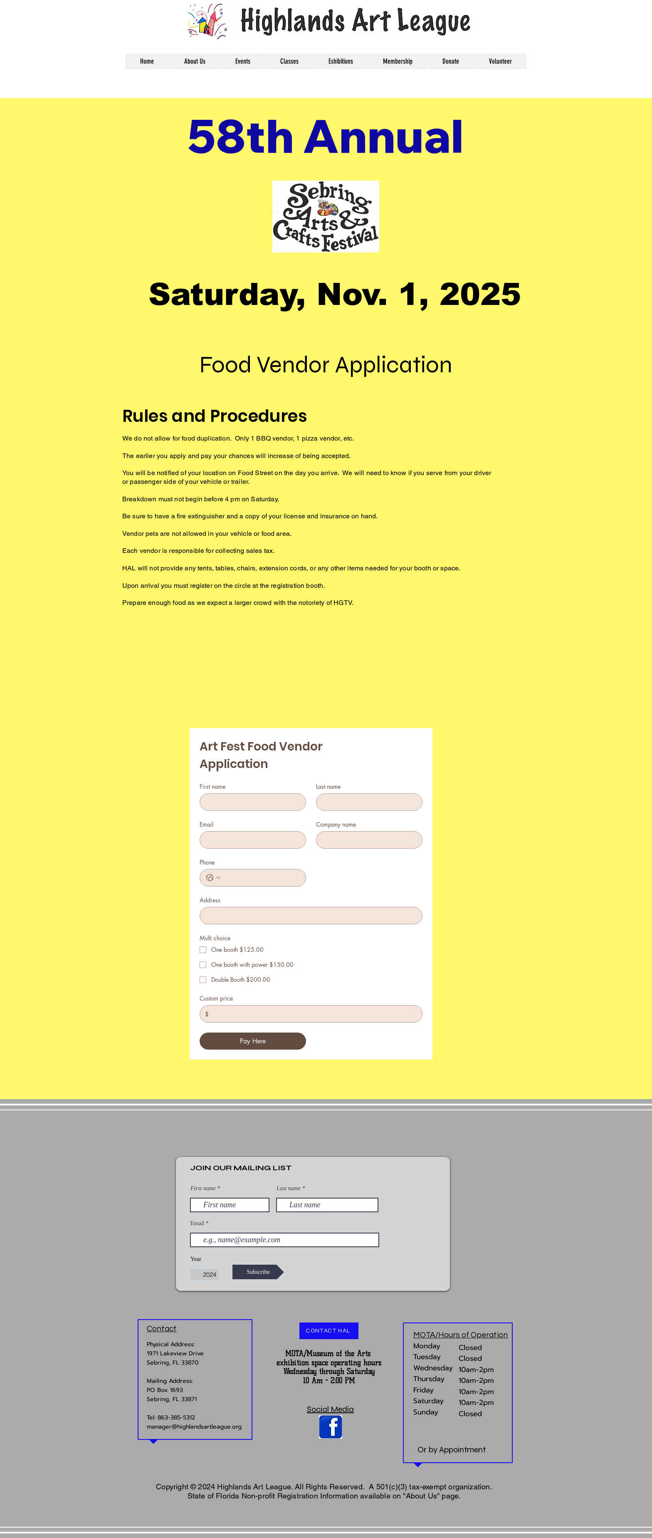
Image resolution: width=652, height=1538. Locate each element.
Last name (328, 786)
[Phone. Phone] (261, 877)
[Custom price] (313, 1014)
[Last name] (366, 802)
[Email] (250, 840)
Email (206, 824)
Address (210, 900)
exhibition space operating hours (329, 1363)
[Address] (308, 915)
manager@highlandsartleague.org (194, 1426)
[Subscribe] (258, 1272)
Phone (207, 862)
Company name (336, 824)
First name (212, 786)
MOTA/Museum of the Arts (327, 1354)
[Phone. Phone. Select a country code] (213, 878)
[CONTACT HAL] (328, 1331)
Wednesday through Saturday (329, 1371)
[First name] (250, 802)
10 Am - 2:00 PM (329, 1381)
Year (195, 1259)
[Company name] (366, 840)
